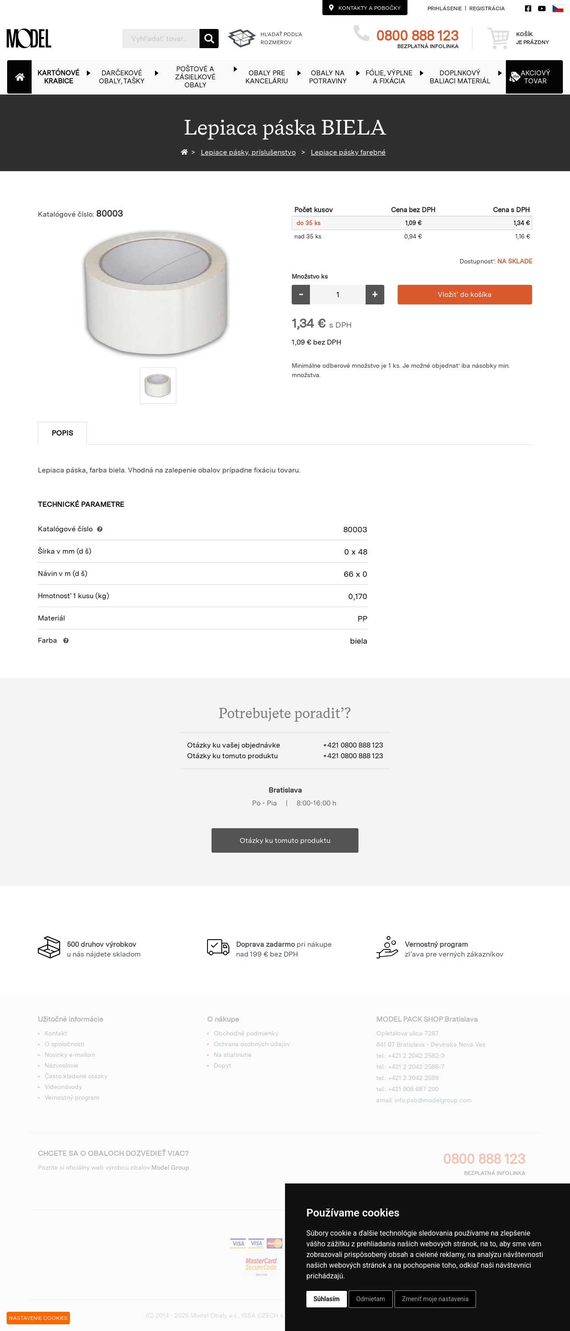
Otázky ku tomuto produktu (285, 840)
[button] (63, 77)
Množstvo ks (310, 276)
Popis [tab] (62, 433)
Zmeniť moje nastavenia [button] (435, 1298)
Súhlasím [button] (327, 1298)
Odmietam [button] (370, 1298)
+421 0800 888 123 (353, 745)
